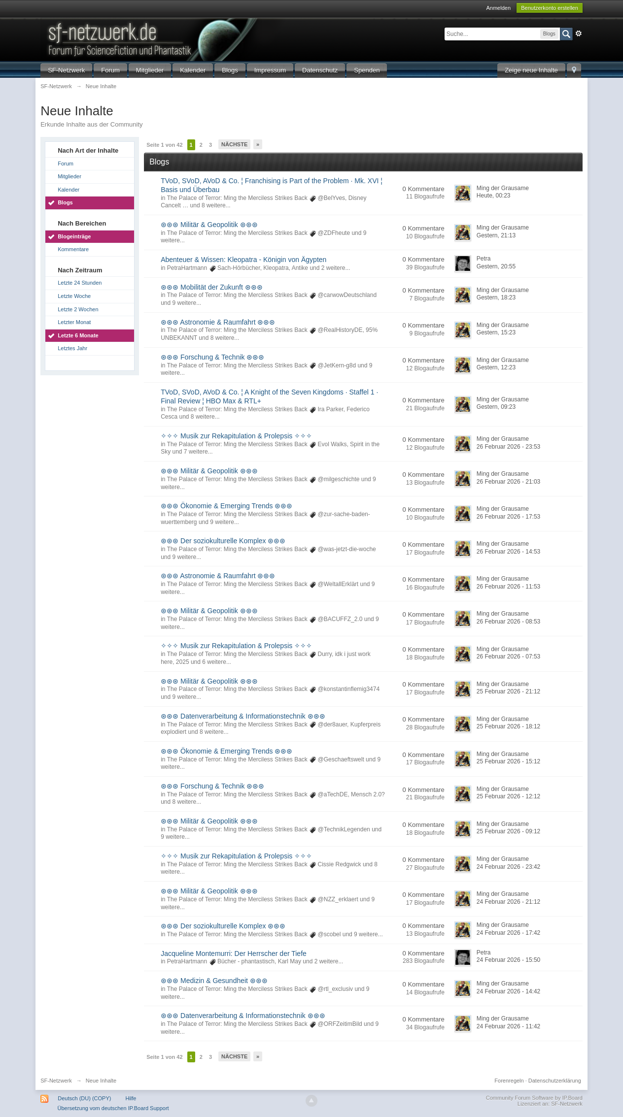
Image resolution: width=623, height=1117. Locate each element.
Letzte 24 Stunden (80, 283)
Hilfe (130, 1098)
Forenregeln (508, 1081)
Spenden (367, 70)
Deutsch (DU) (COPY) (84, 1098)
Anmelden (498, 8)
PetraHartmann (187, 267)
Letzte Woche (74, 296)
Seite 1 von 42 (164, 145)
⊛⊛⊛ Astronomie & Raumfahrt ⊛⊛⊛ (218, 322)
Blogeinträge (74, 236)
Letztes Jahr (72, 348)
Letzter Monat (74, 322)
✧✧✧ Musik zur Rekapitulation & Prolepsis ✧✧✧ (236, 436)
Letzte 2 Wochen (78, 309)
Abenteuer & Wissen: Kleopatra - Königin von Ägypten (243, 259)
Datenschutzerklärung (554, 1081)
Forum (110, 70)
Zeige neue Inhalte (531, 70)
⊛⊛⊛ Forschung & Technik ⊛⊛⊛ (212, 357)
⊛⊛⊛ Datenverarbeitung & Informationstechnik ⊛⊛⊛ (243, 716)
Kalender (193, 70)
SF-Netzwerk (66, 70)
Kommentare (73, 249)
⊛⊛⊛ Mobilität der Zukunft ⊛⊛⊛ (212, 287)
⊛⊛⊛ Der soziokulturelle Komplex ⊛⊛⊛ (223, 541)
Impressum (270, 70)
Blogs (230, 70)
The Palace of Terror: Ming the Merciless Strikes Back (237, 198)
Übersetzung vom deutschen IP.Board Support (113, 1108)
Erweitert (579, 33)
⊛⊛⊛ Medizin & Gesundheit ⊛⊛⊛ (214, 981)
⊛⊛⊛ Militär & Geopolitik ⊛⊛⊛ (209, 225)
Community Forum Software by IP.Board (534, 1098)
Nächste (234, 144)
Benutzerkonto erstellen (549, 8)
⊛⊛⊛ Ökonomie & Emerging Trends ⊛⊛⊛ (226, 506)
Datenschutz (320, 70)
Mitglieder (150, 70)
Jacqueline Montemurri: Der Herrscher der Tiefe (234, 953)
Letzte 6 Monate (78, 335)
